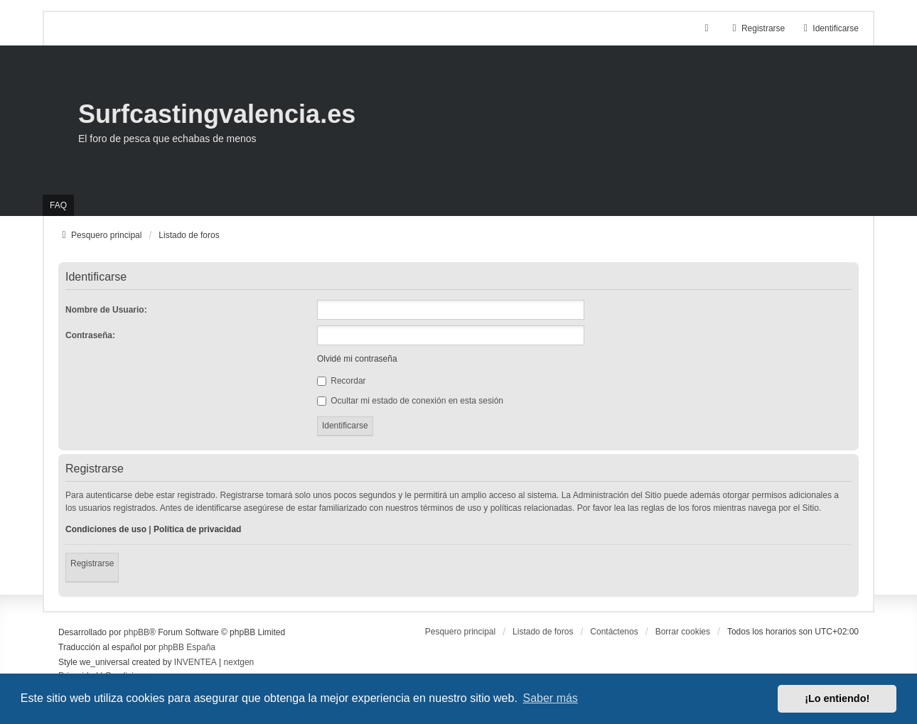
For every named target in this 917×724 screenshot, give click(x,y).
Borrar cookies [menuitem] (682, 632)
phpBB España (187, 647)
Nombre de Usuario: (106, 310)
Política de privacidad (197, 529)
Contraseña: (90, 335)
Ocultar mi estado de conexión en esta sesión (410, 401)
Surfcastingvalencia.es (216, 114)
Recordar (341, 381)
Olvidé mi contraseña (357, 359)
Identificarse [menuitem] (829, 28)
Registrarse (92, 563)
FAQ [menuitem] (58, 205)
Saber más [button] (550, 698)
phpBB (136, 632)
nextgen (239, 662)
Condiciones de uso (105, 529)
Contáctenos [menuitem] (614, 632)
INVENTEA (195, 662)
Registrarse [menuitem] (757, 28)
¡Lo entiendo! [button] (837, 698)
